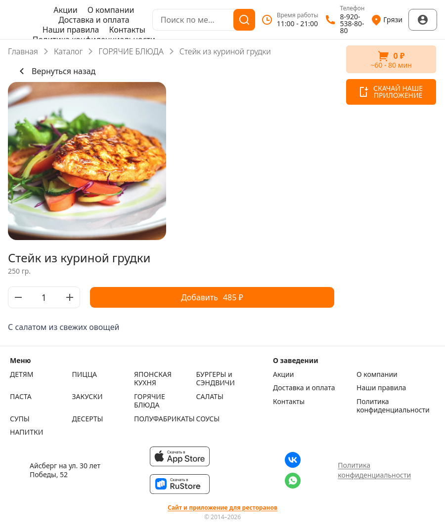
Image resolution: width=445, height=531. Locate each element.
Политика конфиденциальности (393, 405)
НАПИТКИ (26, 432)
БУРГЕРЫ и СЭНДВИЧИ (215, 378)
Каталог (68, 51)
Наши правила (71, 30)
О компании (111, 10)
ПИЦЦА (84, 374)
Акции (65, 10)
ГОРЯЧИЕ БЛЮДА (130, 51)
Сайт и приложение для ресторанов (222, 508)
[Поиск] (244, 20)
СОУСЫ (208, 418)
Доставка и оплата (93, 20)
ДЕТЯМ (21, 374)
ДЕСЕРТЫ (87, 418)
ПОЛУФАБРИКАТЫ (162, 418)
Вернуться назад (55, 71)
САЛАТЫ (209, 396)
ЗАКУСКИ (87, 396)
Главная (23, 51)
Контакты (127, 30)
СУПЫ (20, 418)
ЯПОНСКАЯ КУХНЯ (153, 378)
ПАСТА (21, 396)
